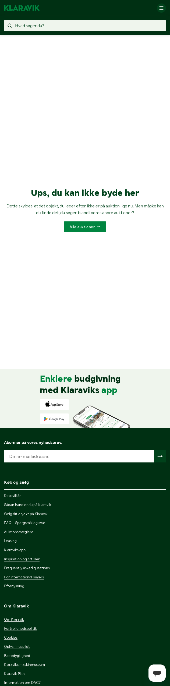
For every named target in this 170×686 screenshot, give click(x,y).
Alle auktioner (82, 227)
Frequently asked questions (27, 568)
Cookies (10, 637)
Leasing (10, 541)
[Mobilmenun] (161, 8)
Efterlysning (14, 586)
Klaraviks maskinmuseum (24, 664)
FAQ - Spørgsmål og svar (24, 523)
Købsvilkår (12, 495)
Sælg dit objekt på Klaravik (26, 514)
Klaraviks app (15, 550)
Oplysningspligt (17, 646)
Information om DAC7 (22, 682)
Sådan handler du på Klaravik (27, 505)
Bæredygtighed (17, 655)
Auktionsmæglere (18, 532)
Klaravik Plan (14, 673)
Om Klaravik (14, 619)
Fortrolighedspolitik (20, 628)
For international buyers (24, 577)
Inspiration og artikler (22, 559)
